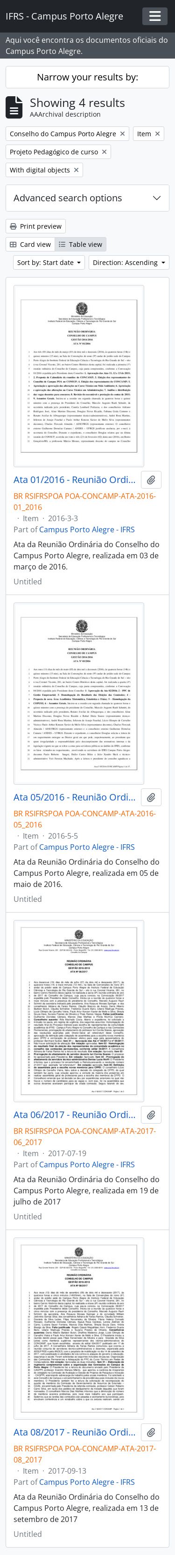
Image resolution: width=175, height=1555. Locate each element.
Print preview (36, 226)
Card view (30, 244)
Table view (80, 244)
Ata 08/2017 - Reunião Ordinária (75, 1432)
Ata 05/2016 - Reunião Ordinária (75, 797)
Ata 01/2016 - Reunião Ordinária (75, 479)
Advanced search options (68, 198)
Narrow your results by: (87, 77)
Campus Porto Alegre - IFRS (87, 529)
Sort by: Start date (46, 262)
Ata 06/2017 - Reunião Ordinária (75, 1114)
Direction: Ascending (126, 262)
